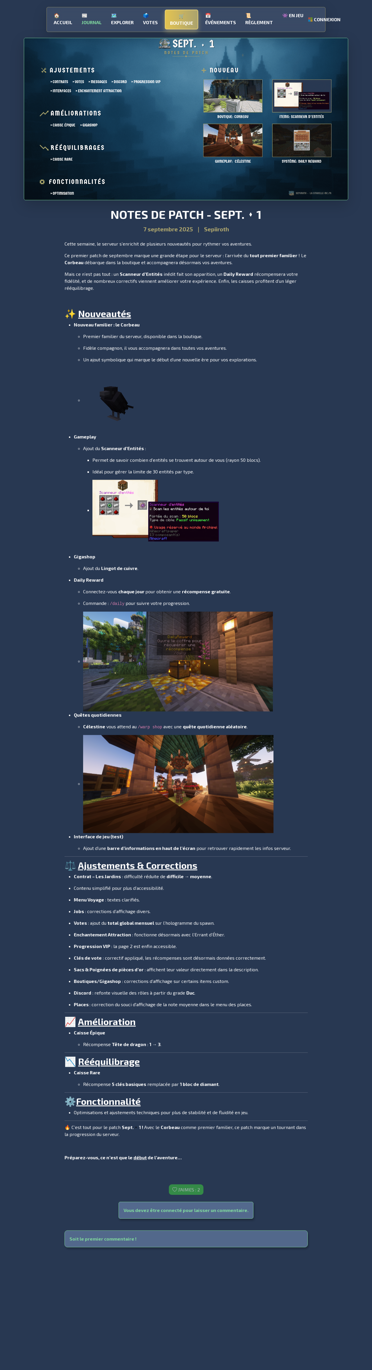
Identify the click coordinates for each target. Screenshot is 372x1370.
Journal (92, 17)
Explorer (122, 17)
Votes (150, 17)
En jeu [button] (292, 13)
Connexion (323, 17)
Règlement (259, 17)
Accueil (63, 17)
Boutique (181, 17)
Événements (220, 17)
